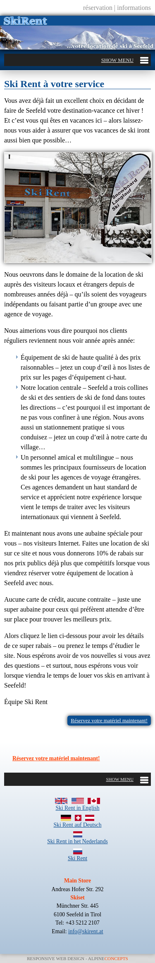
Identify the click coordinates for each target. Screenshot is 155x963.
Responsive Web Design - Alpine (77, 958)
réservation (97, 7)
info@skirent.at (85, 931)
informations (134, 7)
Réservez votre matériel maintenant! (109, 720)
